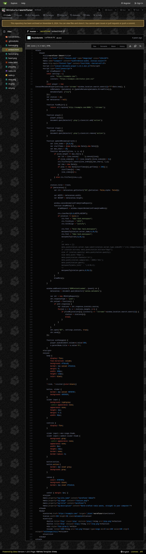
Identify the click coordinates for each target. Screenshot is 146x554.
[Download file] (130, 46)
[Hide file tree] (4, 31)
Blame (113, 46)
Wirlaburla (12, 10)
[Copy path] (64, 31)
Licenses (134, 551)
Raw (94, 46)
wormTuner (26, 10)
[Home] (5, 3)
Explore (14, 3)
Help (23, 3)
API (141, 551)
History (122, 46)
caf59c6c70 (50, 38)
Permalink (103, 46)
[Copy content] (135, 46)
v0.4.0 (58, 38)
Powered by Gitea (10, 551)
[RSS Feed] (99, 10)
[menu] (125, 552)
